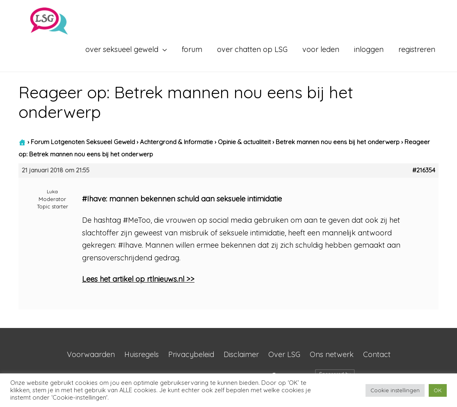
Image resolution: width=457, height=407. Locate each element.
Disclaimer (241, 354)
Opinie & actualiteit (244, 142)
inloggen (369, 49)
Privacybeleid (191, 354)
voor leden (320, 49)
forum (192, 49)
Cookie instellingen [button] (395, 390)
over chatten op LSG (252, 49)
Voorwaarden (91, 354)
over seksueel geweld (121, 49)
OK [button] (438, 390)
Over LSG (284, 354)
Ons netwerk (332, 354)
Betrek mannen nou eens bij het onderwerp (338, 142)
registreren (416, 49)
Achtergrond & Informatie (176, 142)
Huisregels (141, 354)
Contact (377, 354)
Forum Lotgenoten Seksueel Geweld (83, 142)
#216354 (423, 170)
